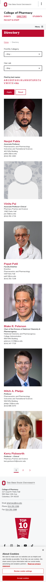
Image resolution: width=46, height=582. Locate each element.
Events (7, 16)
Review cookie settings (23, 572)
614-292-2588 (11, 509)
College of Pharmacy (18, 13)
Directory (22, 16)
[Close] (43, 551)
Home (6, 42)
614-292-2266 (13, 506)
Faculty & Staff (11, 20)
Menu (37, 26)
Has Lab (7, 63)
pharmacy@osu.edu (14, 503)
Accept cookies (23, 579)
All (17, 83)
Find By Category (11, 49)
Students (37, 16)
